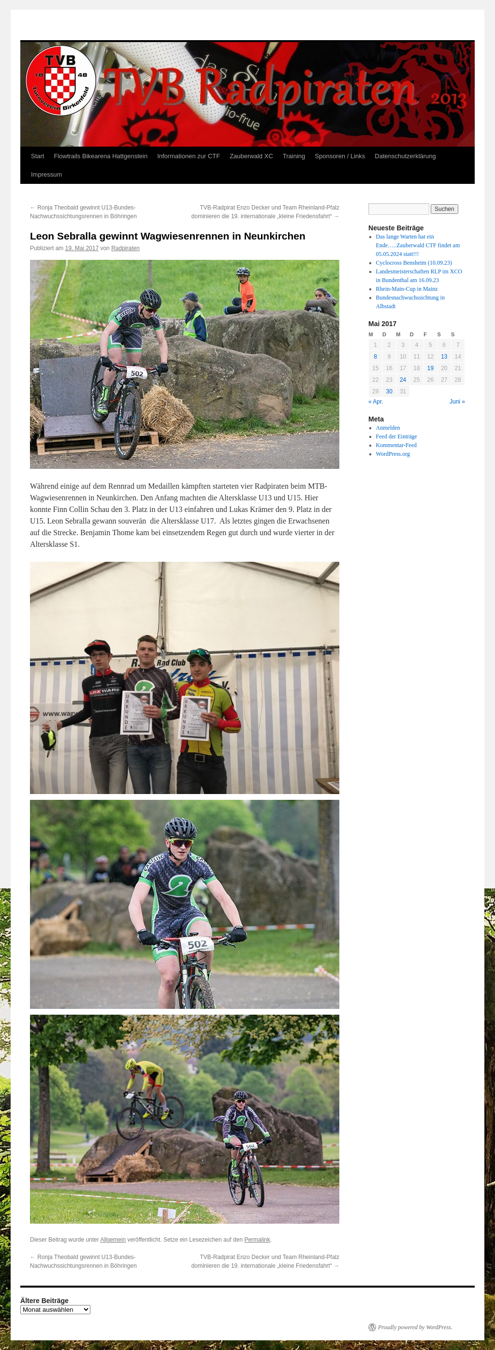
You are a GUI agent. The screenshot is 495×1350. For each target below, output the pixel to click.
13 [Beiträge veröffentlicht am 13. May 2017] (444, 356)
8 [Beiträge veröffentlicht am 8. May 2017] (375, 356)
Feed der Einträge (396, 436)
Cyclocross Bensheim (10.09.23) (414, 262)
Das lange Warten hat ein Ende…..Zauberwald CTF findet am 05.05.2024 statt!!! (418, 245)
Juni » (457, 401)
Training (294, 156)
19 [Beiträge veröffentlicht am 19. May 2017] (430, 368)
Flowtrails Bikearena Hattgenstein (100, 156)
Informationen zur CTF (188, 156)
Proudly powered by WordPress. (415, 1327)
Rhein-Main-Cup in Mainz (407, 288)
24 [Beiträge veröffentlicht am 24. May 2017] (403, 379)
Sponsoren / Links (340, 156)
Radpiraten (125, 248)
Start (37, 156)
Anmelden (388, 427)
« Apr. (375, 401)
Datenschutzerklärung (405, 156)
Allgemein (113, 1239)
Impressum (46, 174)
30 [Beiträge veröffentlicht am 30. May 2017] (389, 391)
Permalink (257, 1239)
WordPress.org (393, 453)
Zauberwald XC (251, 156)
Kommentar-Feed (396, 445)
